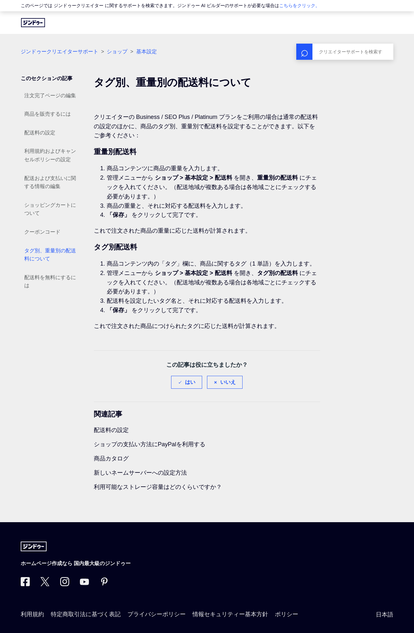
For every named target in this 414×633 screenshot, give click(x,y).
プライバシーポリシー (156, 614)
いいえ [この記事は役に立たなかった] (228, 382)
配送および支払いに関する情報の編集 (50, 182)
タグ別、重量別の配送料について (50, 255)
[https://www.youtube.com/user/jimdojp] (84, 584)
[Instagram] (64, 584)
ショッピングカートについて (50, 209)
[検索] (344, 52)
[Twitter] (44, 584)
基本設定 (146, 51)
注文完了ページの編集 (50, 95)
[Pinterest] (104, 584)
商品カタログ (111, 458)
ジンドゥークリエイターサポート (59, 51)
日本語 (384, 614)
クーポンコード (42, 232)
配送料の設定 (39, 132)
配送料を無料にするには (50, 282)
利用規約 (32, 614)
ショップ (117, 51)
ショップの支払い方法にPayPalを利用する (149, 444)
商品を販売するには (47, 114)
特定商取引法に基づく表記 (86, 614)
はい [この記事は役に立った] (190, 382)
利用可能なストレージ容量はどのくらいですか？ (158, 487)
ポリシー (286, 614)
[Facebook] (25, 584)
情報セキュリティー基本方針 (230, 614)
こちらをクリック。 (299, 5)
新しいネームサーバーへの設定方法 (140, 472)
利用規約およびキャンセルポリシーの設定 (50, 155)
